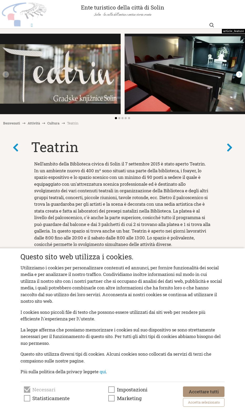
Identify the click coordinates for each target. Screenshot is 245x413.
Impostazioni (132, 389)
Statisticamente (51, 398)
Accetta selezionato (204, 402)
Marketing (129, 398)
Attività (34, 123)
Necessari (43, 389)
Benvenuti (11, 123)
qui (103, 372)
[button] (239, 74)
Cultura (53, 123)
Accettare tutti (204, 392)
